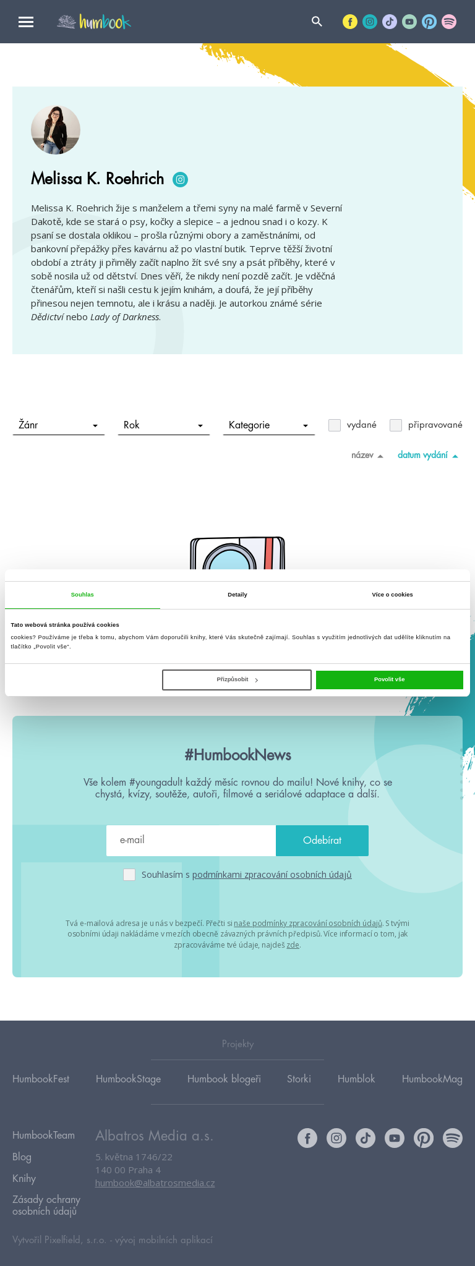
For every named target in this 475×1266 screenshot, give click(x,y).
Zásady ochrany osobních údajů (46, 1194)
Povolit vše (389, 679)
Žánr (58, 425)
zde (292, 943)
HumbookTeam (43, 1134)
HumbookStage (128, 1079)
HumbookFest (40, 1079)
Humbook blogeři (224, 1079)
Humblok (356, 1079)
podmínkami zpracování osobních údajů (272, 874)
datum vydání (430, 455)
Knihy (24, 1170)
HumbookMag (432, 1079)
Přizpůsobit (236, 679)
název (369, 455)
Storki (299, 1079)
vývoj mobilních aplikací (164, 1226)
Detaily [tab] (237, 595)
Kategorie (269, 425)
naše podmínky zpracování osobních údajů (308, 922)
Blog (22, 1152)
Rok (163, 425)
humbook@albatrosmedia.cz (155, 1183)
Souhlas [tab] (82, 595)
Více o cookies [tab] (392, 595)
